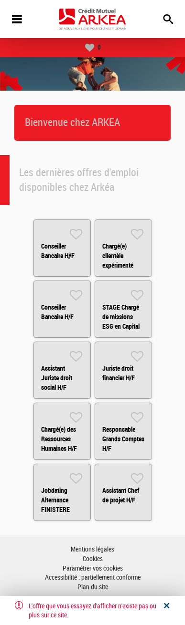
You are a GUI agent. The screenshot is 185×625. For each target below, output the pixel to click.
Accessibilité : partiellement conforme (93, 577)
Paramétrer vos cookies (93, 568)
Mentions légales (92, 549)
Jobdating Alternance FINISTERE (55, 500)
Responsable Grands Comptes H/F (123, 439)
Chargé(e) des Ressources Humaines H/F (59, 439)
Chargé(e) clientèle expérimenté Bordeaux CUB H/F (120, 265)
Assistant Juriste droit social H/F (56, 378)
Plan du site (92, 587)
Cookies (93, 559)
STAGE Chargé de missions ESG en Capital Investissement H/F (121, 326)
